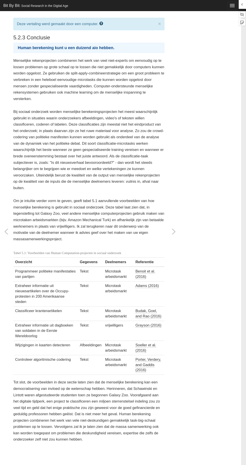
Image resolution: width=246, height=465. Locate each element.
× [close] (159, 23)
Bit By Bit (35, 5)
